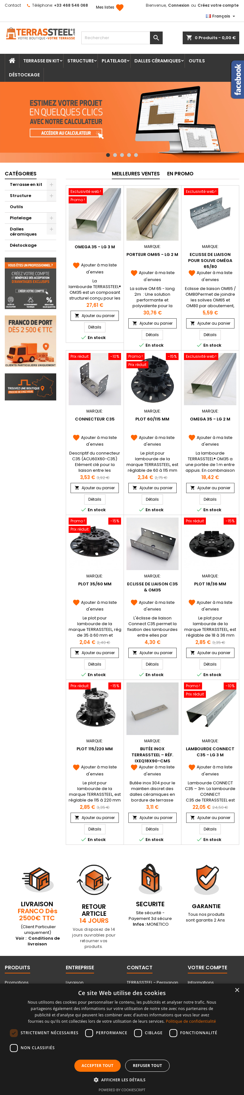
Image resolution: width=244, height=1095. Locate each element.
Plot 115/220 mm (95, 749)
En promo (180, 173)
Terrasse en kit (41, 61)
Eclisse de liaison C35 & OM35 (152, 587)
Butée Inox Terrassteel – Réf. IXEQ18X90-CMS (152, 755)
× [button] (236, 990)
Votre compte (207, 967)
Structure (80, 61)
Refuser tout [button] (147, 1065)
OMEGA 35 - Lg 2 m (210, 419)
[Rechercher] (122, 38)
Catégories (21, 173)
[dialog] (122, 1039)
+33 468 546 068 (71, 5)
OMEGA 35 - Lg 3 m (95, 247)
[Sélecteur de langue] (221, 16)
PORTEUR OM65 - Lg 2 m (152, 254)
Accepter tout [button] (97, 1065)
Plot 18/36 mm (210, 584)
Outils (197, 61)
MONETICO (158, 924)
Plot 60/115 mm (152, 419)
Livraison (75, 982)
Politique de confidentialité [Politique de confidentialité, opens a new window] (191, 1021)
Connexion (178, 5)
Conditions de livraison (44, 941)
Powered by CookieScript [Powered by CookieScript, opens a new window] (122, 1089)
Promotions (17, 982)
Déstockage (24, 75)
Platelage (114, 61)
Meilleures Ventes (136, 173)
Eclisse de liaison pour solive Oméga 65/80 (210, 260)
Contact (13, 5)
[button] (122, 1080)
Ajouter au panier (95, 315)
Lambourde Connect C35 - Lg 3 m (210, 752)
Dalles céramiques (157, 61)
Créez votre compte (218, 5)
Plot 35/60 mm (95, 584)
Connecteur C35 (95, 419)
